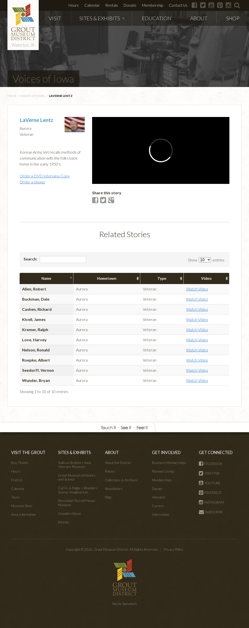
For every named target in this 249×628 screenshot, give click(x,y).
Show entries (206, 259)
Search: (55, 259)
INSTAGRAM (211, 502)
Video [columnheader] (206, 278)
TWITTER (209, 473)
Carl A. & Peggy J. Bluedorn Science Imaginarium (77, 490)
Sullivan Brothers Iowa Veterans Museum (74, 465)
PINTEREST (210, 493)
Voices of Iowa (43, 78)
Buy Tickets (20, 463)
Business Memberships (169, 463)
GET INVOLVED (166, 452)
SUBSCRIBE (211, 512)
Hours (74, 5)
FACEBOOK (211, 464)
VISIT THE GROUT (28, 452)
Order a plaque (32, 181)
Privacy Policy (173, 549)
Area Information (23, 514)
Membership (152, 5)
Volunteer (159, 497)
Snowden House (69, 513)
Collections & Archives (121, 480)
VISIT (55, 18)
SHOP (233, 18)
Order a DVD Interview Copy (45, 175)
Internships (160, 514)
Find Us (17, 480)
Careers (158, 506)
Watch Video (197, 288)
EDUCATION (156, 18)
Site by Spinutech (124, 604)
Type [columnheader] (161, 278)
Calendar (92, 5)
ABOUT (198, 18)
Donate (130, 5)
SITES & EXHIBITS (101, 18)
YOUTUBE (209, 483)
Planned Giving (163, 471)
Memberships (162, 480)
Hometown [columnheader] (106, 278)
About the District (118, 463)
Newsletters (114, 489)
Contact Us (178, 5)
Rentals (111, 5)
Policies (110, 471)
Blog (108, 497)
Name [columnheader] (46, 278)
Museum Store (21, 506)
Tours (15, 497)
